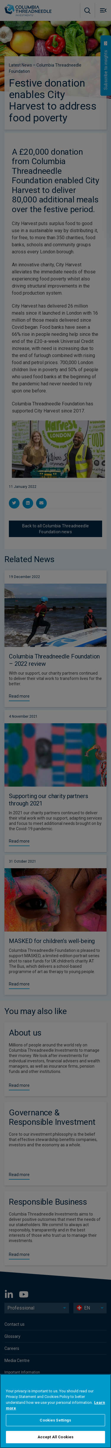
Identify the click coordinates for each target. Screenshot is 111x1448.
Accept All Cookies (55, 1437)
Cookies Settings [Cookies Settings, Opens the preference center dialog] (55, 1420)
